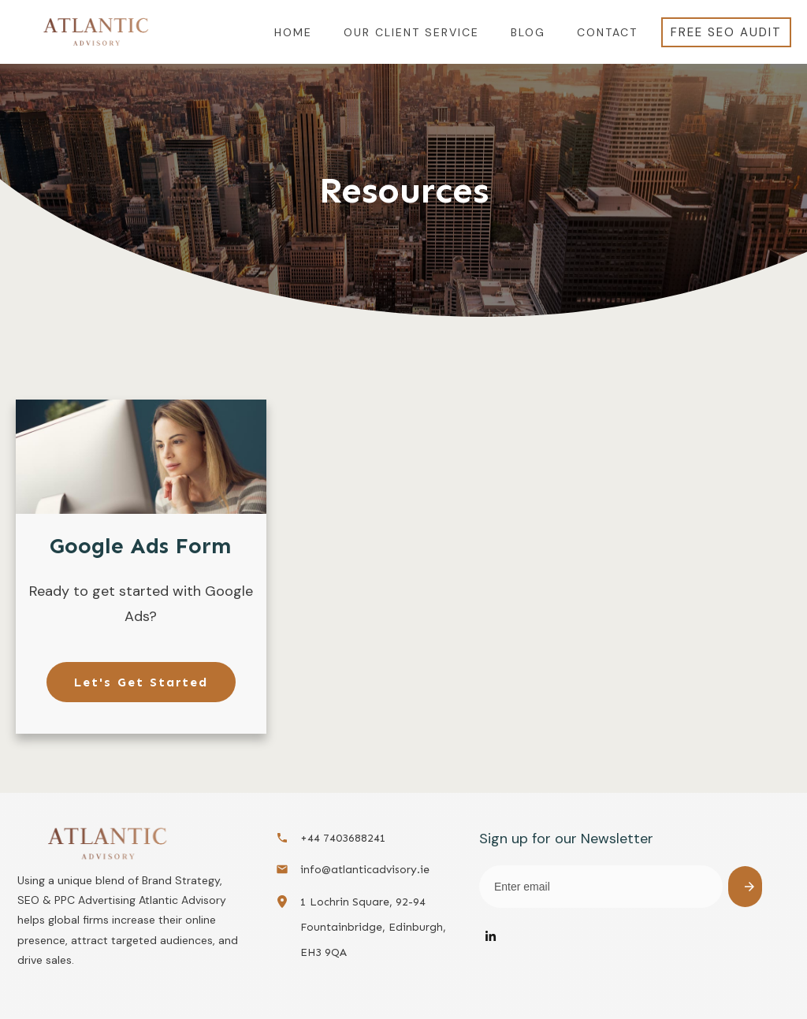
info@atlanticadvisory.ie (365, 869)
